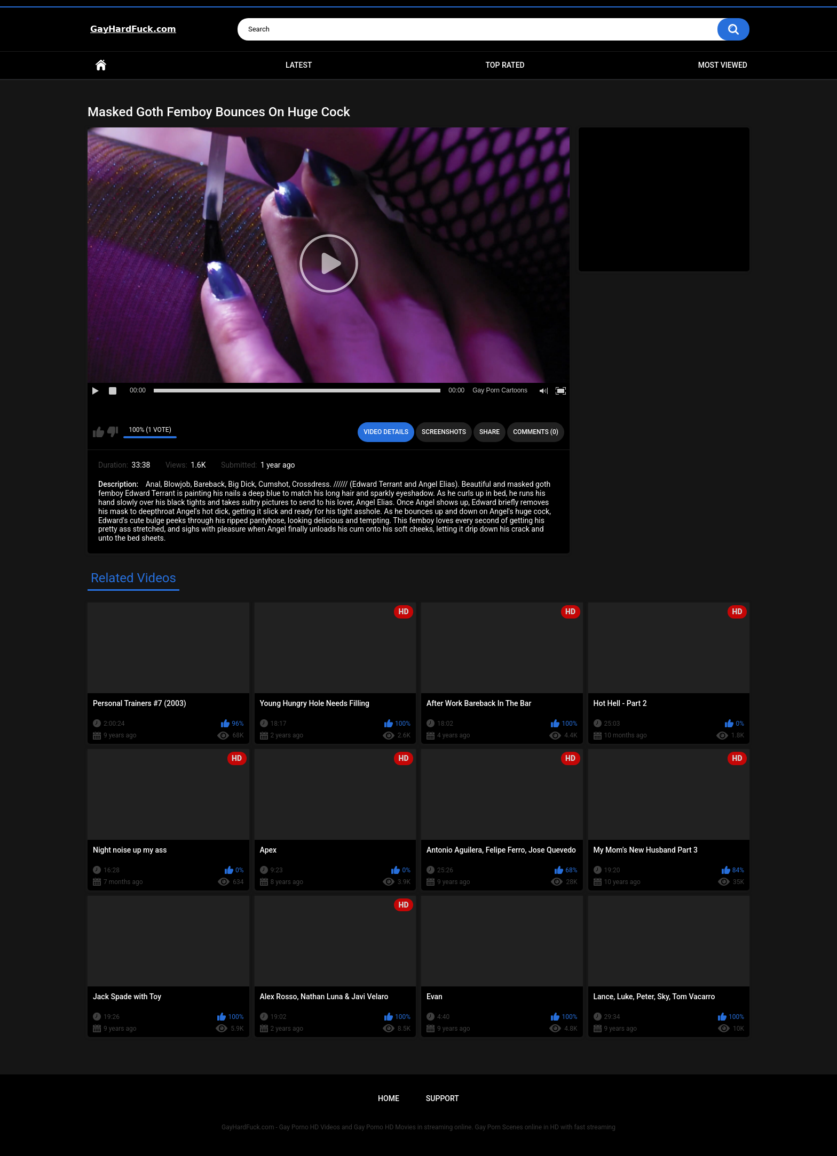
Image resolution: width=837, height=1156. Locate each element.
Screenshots (444, 432)
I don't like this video (112, 432)
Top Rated (504, 65)
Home (101, 65)
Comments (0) (535, 432)
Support (442, 1098)
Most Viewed (722, 65)
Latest (299, 65)
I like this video (98, 432)
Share (489, 432)
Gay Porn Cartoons (499, 390)
